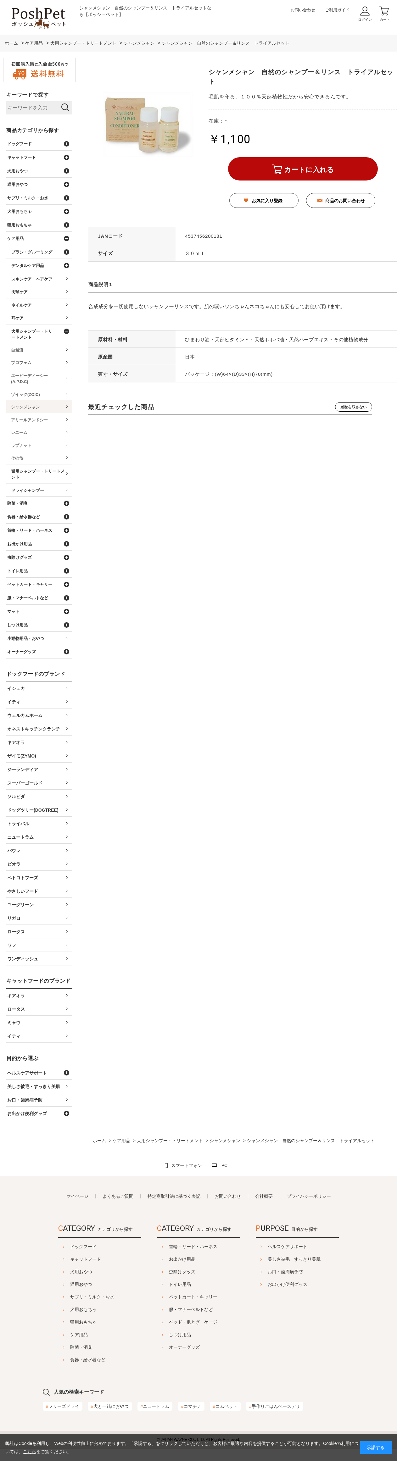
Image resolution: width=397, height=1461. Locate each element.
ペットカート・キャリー (193, 1296)
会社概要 (264, 1196)
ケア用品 (79, 1334)
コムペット (225, 1406)
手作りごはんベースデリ (274, 1406)
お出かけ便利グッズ (287, 1284)
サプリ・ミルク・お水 (92, 1296)
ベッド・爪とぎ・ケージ (193, 1322)
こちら (29, 1451)
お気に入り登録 (267, 200)
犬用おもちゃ (83, 1309)
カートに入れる (309, 170)
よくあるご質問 (118, 1196)
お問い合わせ (303, 10)
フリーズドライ (62, 1406)
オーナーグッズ (184, 1347)
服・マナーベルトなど (191, 1309)
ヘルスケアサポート (287, 1246)
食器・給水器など (87, 1359)
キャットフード (85, 1259)
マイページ (77, 1196)
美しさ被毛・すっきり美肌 (294, 1259)
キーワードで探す (27, 94)
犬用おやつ (81, 1271)
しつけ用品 (180, 1334)
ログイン (365, 19)
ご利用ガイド (337, 10)
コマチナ (191, 1406)
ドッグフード (83, 1246)
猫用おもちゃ (83, 1322)
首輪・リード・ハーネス (193, 1246)
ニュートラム (155, 1406)
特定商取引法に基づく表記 (174, 1196)
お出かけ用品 (182, 1259)
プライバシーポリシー (309, 1196)
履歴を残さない (353, 407)
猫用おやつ (81, 1284)
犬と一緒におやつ (110, 1406)
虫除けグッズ (182, 1271)
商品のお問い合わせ (345, 200)
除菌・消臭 (81, 1347)
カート (385, 19)
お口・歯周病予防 (285, 1271)
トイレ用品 (180, 1284)
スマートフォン (186, 1165)
